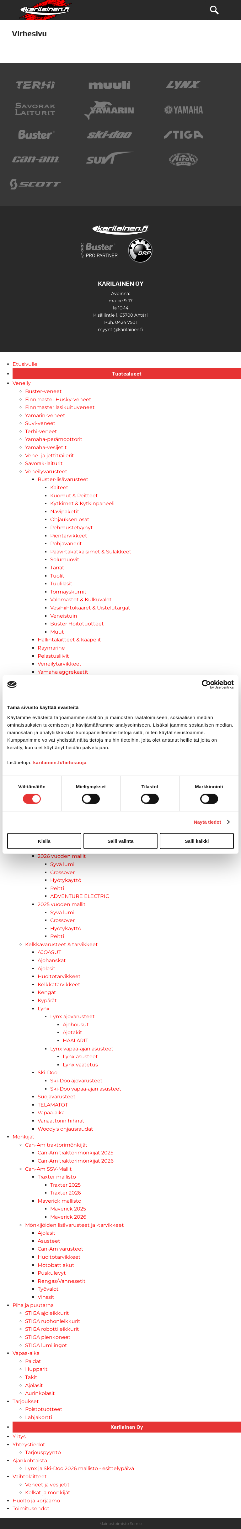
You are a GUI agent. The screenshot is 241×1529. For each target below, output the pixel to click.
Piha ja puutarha (33, 1305)
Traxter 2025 (65, 1185)
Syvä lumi (62, 864)
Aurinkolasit (40, 1393)
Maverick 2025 (68, 1209)
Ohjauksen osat (69, 519)
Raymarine (51, 648)
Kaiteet (59, 487)
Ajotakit (72, 1032)
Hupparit (36, 1369)
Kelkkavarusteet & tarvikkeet (61, 944)
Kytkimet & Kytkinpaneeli (82, 503)
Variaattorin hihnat (61, 1121)
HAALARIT (75, 1041)
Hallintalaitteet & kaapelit (69, 640)
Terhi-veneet (41, 431)
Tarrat (57, 568)
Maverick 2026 (68, 1217)
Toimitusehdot (31, 1508)
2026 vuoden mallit (62, 856)
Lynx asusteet (80, 1057)
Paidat (33, 1361)
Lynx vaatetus (80, 1065)
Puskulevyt (52, 1273)
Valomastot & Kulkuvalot (81, 600)
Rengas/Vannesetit (62, 1281)
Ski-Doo (47, 1072)
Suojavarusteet (57, 1097)
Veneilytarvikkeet (60, 664)
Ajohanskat (52, 960)
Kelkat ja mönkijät (47, 1492)
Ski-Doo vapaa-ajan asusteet (85, 1089)
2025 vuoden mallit (62, 904)
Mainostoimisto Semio (120, 1523)
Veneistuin (63, 616)
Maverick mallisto (59, 1201)
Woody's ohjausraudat (65, 1129)
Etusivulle (25, 364)
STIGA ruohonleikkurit (52, 1321)
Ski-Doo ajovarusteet (76, 1081)
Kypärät (47, 1000)
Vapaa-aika (51, 1113)
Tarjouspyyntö (43, 1452)
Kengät (47, 992)
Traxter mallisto (57, 1177)
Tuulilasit (61, 584)
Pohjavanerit (66, 544)
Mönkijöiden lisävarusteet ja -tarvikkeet (74, 1225)
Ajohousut (76, 1025)
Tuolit (57, 576)
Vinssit (46, 1297)
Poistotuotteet (43, 1409)
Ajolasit (47, 969)
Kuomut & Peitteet (74, 496)
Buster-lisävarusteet (63, 479)
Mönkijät (24, 1137)
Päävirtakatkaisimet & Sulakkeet (90, 552)
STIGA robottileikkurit (52, 1329)
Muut (57, 632)
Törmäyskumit (68, 592)
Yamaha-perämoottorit (54, 439)
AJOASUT (49, 952)
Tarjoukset (26, 1401)
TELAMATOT (53, 1105)
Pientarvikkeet (68, 536)
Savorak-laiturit (44, 463)
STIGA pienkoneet (48, 1337)
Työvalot (48, 1289)
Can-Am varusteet (60, 1249)
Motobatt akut (56, 1265)
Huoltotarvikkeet (59, 976)
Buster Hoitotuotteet (77, 624)
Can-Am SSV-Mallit (48, 1169)
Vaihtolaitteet (30, 1477)
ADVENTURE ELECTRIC (79, 896)
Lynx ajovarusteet (72, 1016)
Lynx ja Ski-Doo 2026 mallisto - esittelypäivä (79, 1468)
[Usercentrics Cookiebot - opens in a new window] (206, 684)
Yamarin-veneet (45, 415)
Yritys (19, 1436)
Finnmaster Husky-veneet (58, 399)
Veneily (22, 383)
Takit (31, 1377)
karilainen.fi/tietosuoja (59, 762)
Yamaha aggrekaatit (63, 672)
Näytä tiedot (207, 822)
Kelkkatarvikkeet (59, 984)
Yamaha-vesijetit (46, 447)
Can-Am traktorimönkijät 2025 (75, 1153)
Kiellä (44, 840)
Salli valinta (121, 840)
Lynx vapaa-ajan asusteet (82, 1049)
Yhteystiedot (29, 1445)
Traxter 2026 (65, 1193)
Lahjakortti (38, 1417)
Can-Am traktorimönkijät (56, 1145)
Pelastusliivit (53, 656)
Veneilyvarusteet (46, 471)
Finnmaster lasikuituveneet (60, 407)
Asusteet (49, 1241)
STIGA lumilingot (46, 1345)
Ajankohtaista (30, 1461)
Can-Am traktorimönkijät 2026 (76, 1161)
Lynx (44, 1009)
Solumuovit (64, 559)
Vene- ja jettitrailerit (49, 456)
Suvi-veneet (40, 423)
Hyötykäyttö (65, 880)
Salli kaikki (197, 840)
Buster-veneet (43, 391)
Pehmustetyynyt (71, 528)
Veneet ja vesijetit (47, 1485)
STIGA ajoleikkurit (47, 1313)
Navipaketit (64, 512)
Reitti (57, 888)
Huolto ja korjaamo (36, 1501)
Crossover (62, 872)
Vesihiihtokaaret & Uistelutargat (90, 608)
